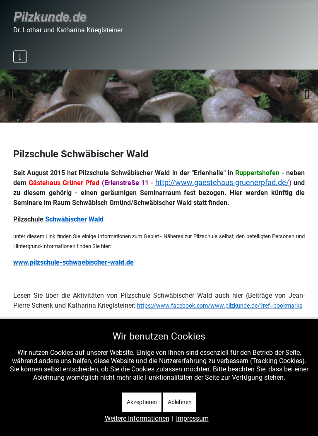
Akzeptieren (142, 402)
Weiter (307, 94)
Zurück (10, 94)
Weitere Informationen (137, 418)
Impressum (192, 418)
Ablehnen (180, 402)
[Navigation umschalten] (20, 57)
